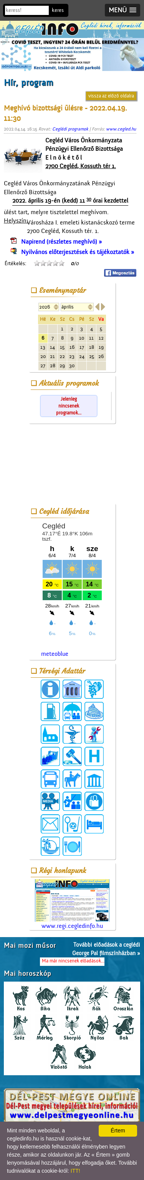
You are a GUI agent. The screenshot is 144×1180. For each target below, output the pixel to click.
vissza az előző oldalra (111, 96)
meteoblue (54, 653)
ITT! (75, 1171)
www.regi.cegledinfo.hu (72, 904)
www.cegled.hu (121, 129)
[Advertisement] (72, 465)
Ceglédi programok (70, 129)
